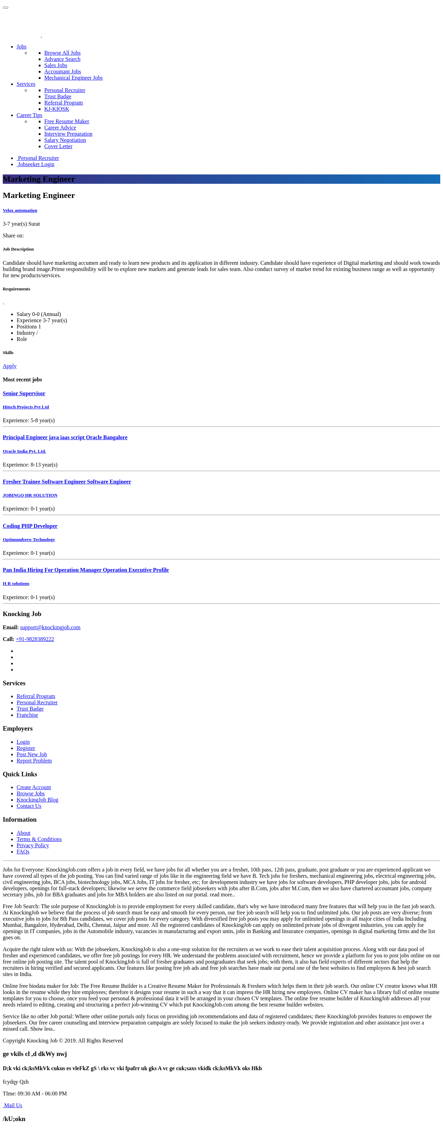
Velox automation (20, 210)
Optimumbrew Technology (29, 539)
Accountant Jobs (62, 71)
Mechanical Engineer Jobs (73, 78)
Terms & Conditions (39, 839)
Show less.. (42, 1029)
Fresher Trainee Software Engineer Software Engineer (67, 482)
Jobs (21, 46)
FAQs (23, 852)
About (23, 833)
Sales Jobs (55, 65)
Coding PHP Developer (30, 526)
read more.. (222, 894)
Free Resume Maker (66, 121)
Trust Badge (57, 96)
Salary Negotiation (65, 140)
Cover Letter (58, 146)
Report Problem (34, 761)
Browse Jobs (31, 793)
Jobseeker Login (35, 164)
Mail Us (12, 1105)
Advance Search (62, 59)
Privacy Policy (33, 845)
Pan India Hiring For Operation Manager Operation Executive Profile (86, 570)
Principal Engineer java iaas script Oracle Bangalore (65, 437)
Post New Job (32, 754)
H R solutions (16, 583)
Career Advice (60, 127)
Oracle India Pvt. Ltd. (24, 451)
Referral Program (63, 103)
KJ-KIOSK (56, 109)
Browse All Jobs (62, 53)
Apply (10, 366)
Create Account (34, 787)
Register (26, 748)
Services (26, 84)
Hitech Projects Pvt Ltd (26, 406)
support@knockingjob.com (50, 627)
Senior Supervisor (24, 393)
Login (23, 742)
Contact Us (29, 806)
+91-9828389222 (35, 639)
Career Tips (29, 115)
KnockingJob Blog (37, 800)
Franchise (27, 715)
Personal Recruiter (64, 90)
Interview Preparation (68, 134)
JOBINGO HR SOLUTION (30, 495)
